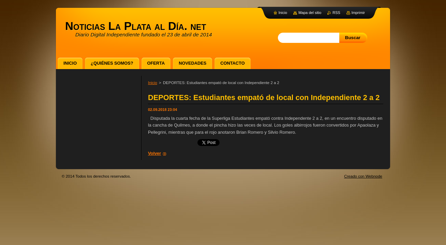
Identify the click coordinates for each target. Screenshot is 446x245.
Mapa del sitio (309, 13)
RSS (336, 13)
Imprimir (358, 13)
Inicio (152, 83)
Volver (154, 153)
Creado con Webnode (363, 176)
